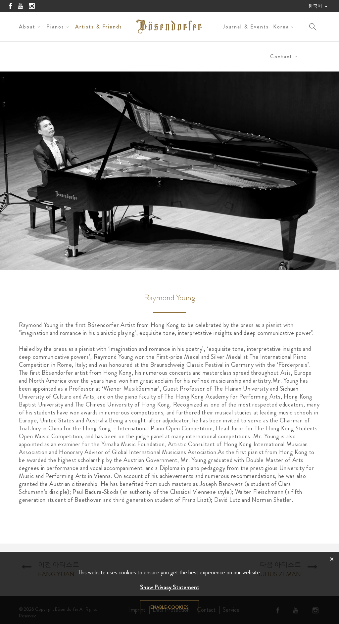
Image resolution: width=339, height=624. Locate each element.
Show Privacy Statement (169, 587)
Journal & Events (246, 26)
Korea (281, 26)
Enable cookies (169, 607)
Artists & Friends (98, 26)
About (27, 26)
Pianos (55, 26)
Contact (281, 56)
